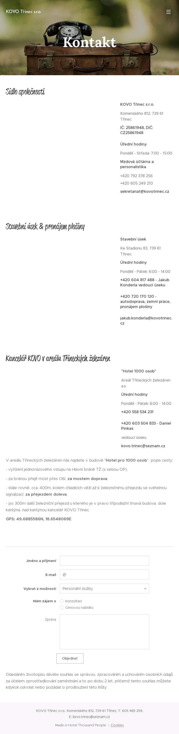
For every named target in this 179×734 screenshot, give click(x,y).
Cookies (117, 725)
